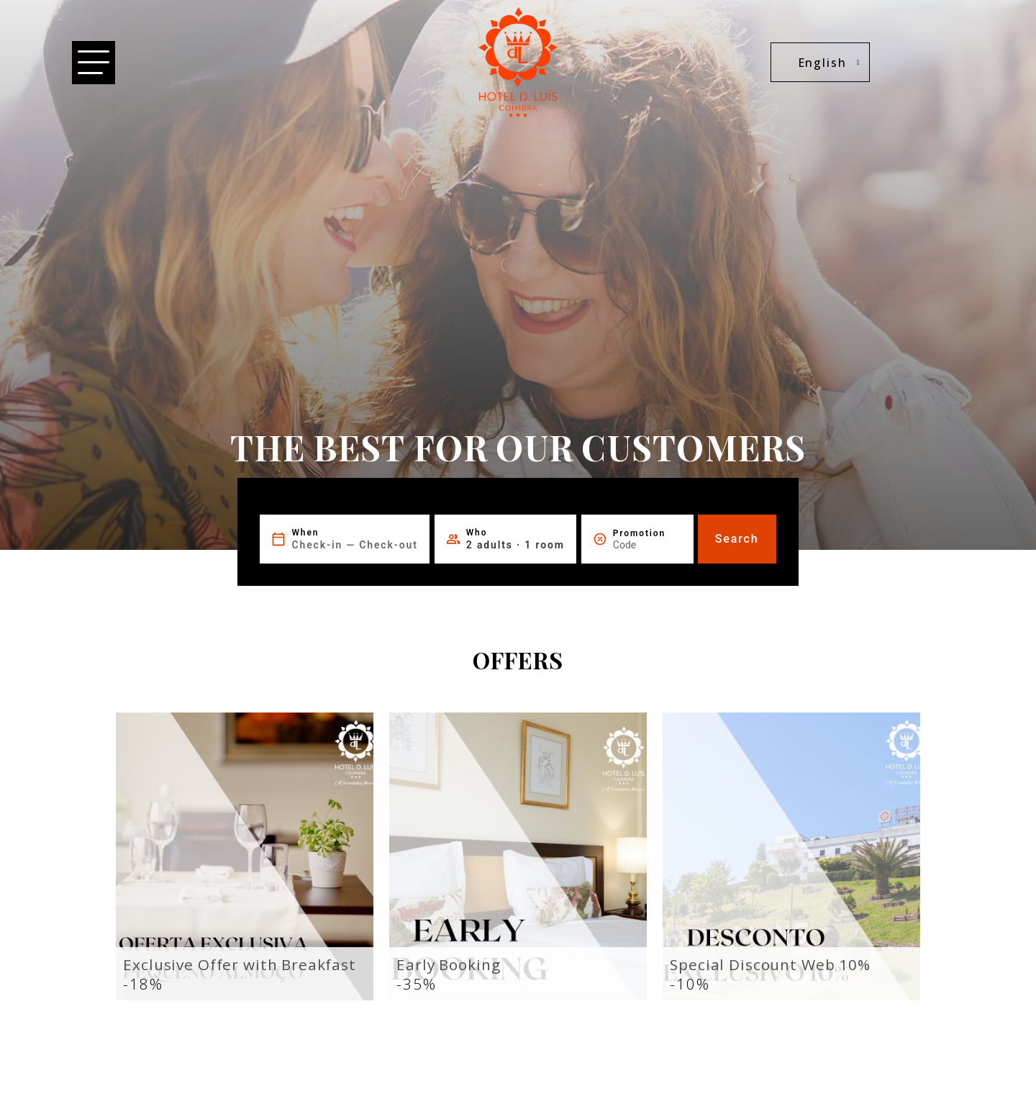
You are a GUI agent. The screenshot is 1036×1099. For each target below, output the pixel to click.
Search (737, 539)
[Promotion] (647, 545)
